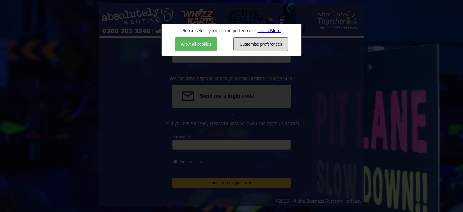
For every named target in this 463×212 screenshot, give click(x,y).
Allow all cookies (196, 44)
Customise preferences (260, 44)
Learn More (269, 30)
